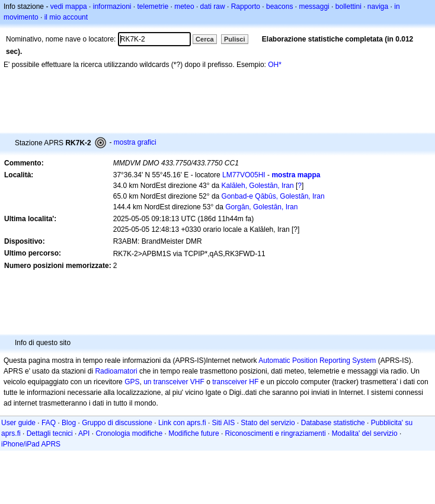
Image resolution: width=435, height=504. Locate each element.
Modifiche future (193, 433)
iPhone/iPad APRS (30, 444)
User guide (18, 423)
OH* (275, 64)
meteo (184, 6)
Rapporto (245, 6)
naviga (377, 6)
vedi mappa (68, 6)
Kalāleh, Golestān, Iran (258, 185)
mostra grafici (135, 142)
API (83, 433)
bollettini (348, 6)
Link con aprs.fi (182, 423)
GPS (131, 382)
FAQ (48, 423)
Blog (69, 423)
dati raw (212, 6)
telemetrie (153, 6)
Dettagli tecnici (50, 433)
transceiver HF (235, 382)
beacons (279, 6)
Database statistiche (333, 423)
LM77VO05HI (244, 175)
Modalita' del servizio (365, 433)
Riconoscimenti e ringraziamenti (275, 433)
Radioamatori (116, 371)
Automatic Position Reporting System (317, 360)
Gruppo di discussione (117, 423)
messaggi (314, 6)
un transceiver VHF (173, 382)
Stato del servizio (268, 423)
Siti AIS (223, 423)
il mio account (66, 17)
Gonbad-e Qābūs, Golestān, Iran (273, 196)
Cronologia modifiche (128, 433)
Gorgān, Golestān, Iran (261, 207)
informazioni (112, 6)
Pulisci (234, 39)
